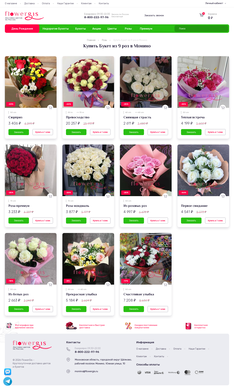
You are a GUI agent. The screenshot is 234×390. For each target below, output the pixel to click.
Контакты (104, 3)
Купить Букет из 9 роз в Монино (130, 40)
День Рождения (22, 28)
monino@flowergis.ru (86, 371)
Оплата (46, 3)
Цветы (112, 28)
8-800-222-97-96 (96, 17)
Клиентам (86, 3)
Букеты (80, 28)
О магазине (11, 3)
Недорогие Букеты (56, 28)
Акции (96, 28)
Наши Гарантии (65, 3)
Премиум (146, 28)
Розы (128, 28)
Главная (91, 40)
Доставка (29, 3)
